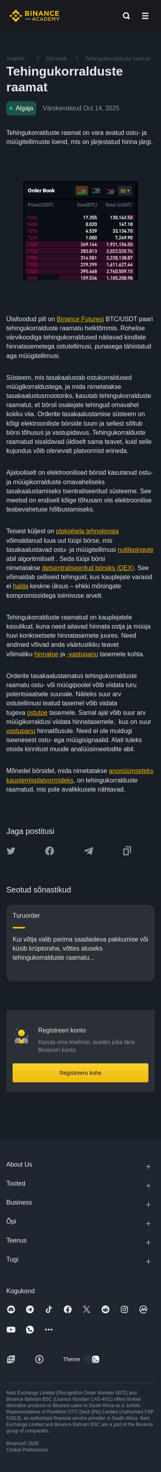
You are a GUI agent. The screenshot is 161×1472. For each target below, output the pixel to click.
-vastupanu (82, 654)
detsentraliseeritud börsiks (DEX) (88, 568)
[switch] (91, 1359)
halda (20, 586)
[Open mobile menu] (145, 16)
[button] (145, 16)
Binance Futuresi (80, 319)
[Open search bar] (124, 16)
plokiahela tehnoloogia (87, 531)
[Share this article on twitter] (11, 851)
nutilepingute (136, 549)
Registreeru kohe (80, 1073)
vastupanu (20, 730)
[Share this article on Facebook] (49, 851)
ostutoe (37, 712)
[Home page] (34, 15)
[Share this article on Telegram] (88, 851)
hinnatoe (46, 654)
